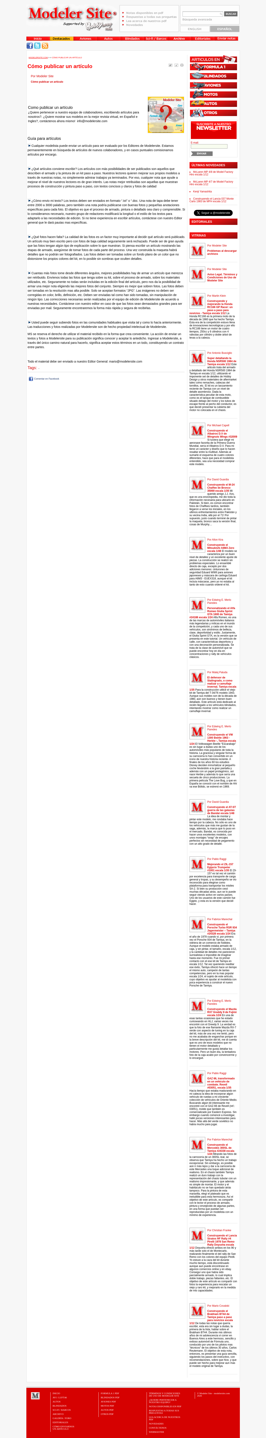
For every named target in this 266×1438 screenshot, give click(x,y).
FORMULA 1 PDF (110, 1393)
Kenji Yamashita (202, 191)
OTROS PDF (107, 1414)
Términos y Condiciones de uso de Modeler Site (164, 1394)
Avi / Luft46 (60, 1397)
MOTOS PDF (107, 1405)
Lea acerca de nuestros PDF (164, 1418)
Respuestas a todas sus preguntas (164, 1411)
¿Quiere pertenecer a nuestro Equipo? (162, 1401)
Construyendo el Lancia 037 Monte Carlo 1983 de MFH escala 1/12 (212, 200)
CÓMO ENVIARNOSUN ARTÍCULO (63, 1427)
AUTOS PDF (107, 1410)
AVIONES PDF (108, 1401)
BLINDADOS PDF (110, 1397)
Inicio (56, 1393)
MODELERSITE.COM (38, 57)
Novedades (156, 1423)
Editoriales (60, 1422)
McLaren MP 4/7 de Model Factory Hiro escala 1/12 (211, 183)
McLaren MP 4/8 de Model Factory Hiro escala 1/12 (211, 173)
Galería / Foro (62, 1418)
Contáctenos (158, 1427)
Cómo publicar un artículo (67, 57)
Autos (57, 1401)
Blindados (60, 1405)
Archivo (58, 1414)
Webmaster (156, 1432)
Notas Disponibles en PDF (165, 1406)
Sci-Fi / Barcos (62, 1410)
